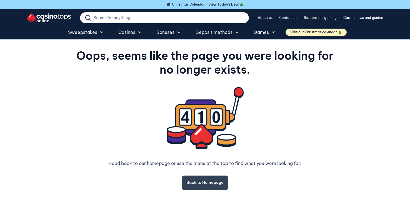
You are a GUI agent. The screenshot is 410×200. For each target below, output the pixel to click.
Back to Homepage (205, 182)
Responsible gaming (320, 18)
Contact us (288, 18)
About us (265, 18)
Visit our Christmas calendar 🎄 (316, 32)
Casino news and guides (363, 18)
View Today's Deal (223, 4)
